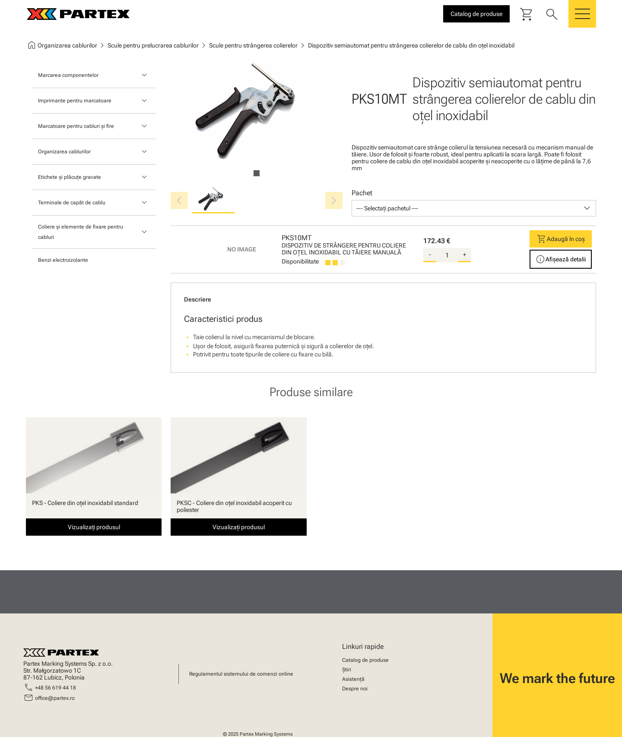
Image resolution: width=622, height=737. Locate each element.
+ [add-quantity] (464, 254)
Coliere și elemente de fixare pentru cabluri (80, 232)
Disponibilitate (300, 261)
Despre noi (355, 689)
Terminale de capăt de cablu (71, 203)
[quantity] (447, 255)
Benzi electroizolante (63, 260)
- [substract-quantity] (430, 254)
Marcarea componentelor (68, 75)
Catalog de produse (365, 660)
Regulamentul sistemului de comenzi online (241, 674)
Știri (346, 670)
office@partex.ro (55, 698)
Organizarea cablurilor (64, 152)
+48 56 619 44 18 (55, 688)
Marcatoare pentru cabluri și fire (76, 126)
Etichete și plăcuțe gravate (69, 177)
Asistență (353, 679)
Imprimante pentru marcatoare (74, 101)
